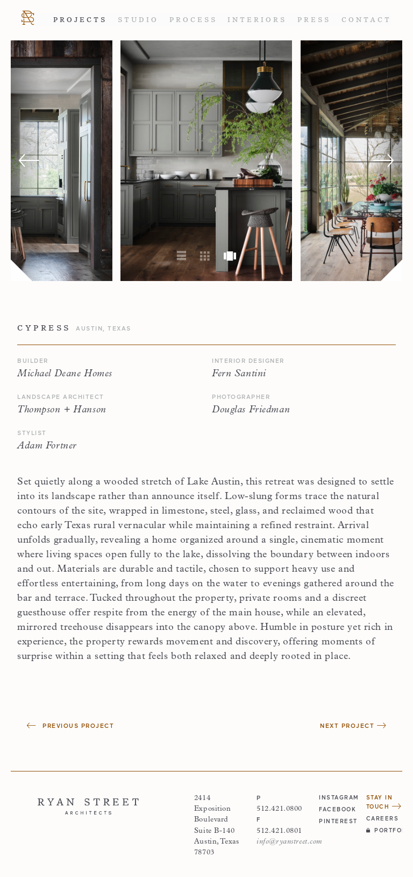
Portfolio (384, 830)
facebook (337, 809)
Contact (366, 20)
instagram (337, 797)
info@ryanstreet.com (289, 841)
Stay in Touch (384, 802)
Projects (80, 20)
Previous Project (70, 725)
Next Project (353, 725)
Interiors (257, 20)
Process (193, 20)
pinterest (337, 821)
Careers (382, 818)
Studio (138, 20)
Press (314, 20)
